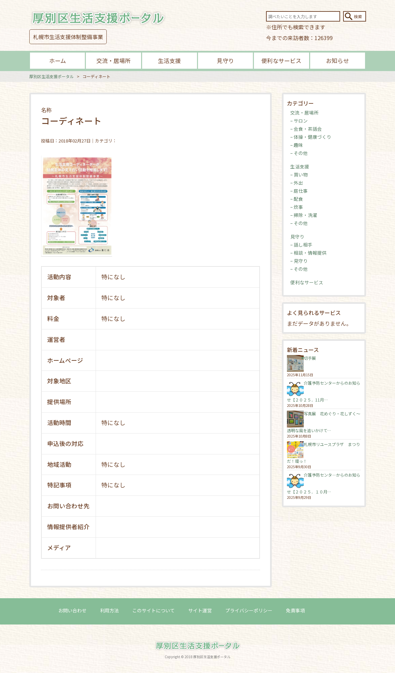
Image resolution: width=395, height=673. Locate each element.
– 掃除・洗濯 (303, 215)
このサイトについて (153, 610)
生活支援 (169, 60)
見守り (225, 60)
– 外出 (296, 182)
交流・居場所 (113, 60)
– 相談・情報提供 (308, 252)
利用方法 (109, 610)
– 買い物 (299, 174)
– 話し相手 (301, 244)
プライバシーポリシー (248, 610)
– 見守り (299, 260)
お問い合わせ (72, 610)
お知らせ (337, 60)
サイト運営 (200, 610)
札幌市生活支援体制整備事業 (68, 37)
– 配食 (296, 198)
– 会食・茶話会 (306, 128)
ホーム (57, 60)
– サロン (299, 120)
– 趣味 (296, 144)
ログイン (327, 610)
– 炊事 (296, 206)
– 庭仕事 (299, 190)
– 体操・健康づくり (310, 136)
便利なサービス (281, 60)
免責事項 (295, 610)
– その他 (299, 153)
